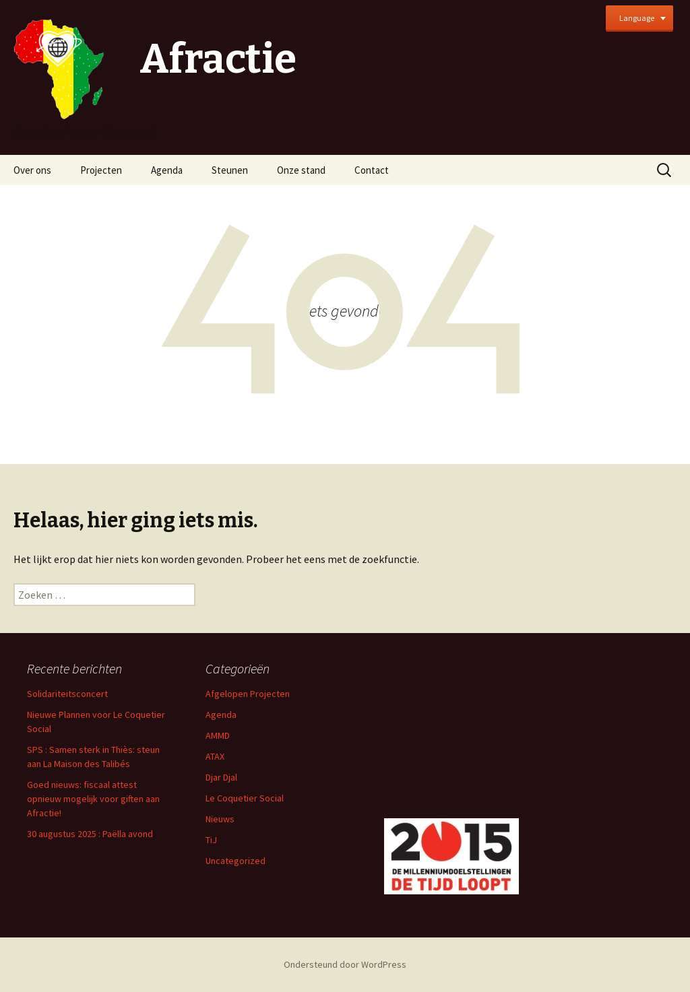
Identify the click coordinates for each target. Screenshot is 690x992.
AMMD (218, 735)
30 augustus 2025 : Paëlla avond (90, 834)
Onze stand (301, 170)
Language (636, 18)
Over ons (32, 170)
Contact (371, 170)
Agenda (167, 170)
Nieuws (220, 819)
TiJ (211, 840)
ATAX (215, 756)
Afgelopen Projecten (248, 694)
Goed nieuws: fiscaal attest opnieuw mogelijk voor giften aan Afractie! (93, 799)
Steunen (230, 170)
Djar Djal (221, 777)
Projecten (101, 170)
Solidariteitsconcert (67, 694)
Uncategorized (235, 861)
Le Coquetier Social (245, 798)
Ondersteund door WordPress (345, 964)
